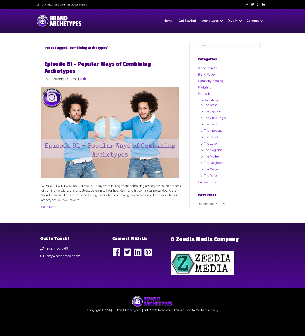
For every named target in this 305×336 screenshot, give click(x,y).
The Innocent (213, 130)
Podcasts (204, 93)
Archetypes (210, 20)
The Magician (213, 150)
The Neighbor (213, 163)
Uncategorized (208, 182)
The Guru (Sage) (215, 118)
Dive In (232, 20)
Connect (253, 20)
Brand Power (207, 74)
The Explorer (213, 111)
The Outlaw (211, 169)
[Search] (229, 45)
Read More (48, 207)
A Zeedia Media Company (205, 239)
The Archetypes (209, 100)
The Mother (212, 156)
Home (168, 20)
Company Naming (210, 81)
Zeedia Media (194, 310)
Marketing (204, 87)
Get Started (187, 20)
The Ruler (210, 175)
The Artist (210, 105)
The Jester (211, 137)
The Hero (210, 124)
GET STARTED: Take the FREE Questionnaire (61, 4)
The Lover (211, 143)
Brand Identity (207, 68)
